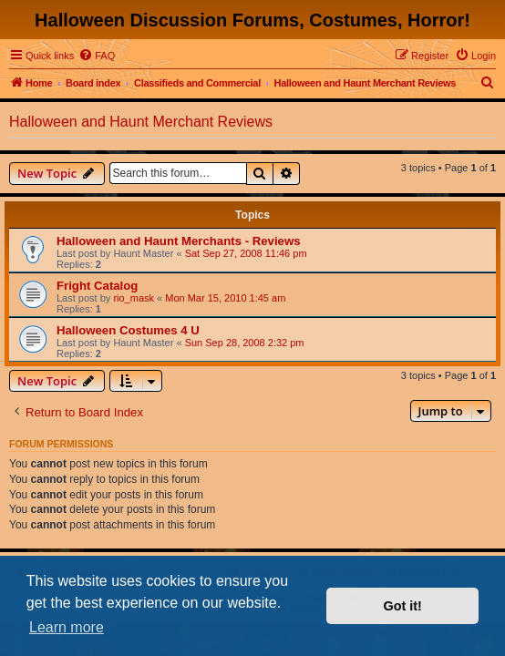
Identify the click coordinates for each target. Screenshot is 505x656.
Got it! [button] (403, 606)
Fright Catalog (97, 285)
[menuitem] (96, 56)
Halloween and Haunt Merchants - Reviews (178, 241)
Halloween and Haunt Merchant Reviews (141, 121)
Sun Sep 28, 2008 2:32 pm (244, 342)
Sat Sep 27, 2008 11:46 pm (246, 253)
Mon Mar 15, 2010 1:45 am (225, 297)
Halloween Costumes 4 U (128, 330)
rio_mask (133, 297)
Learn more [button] (66, 627)
